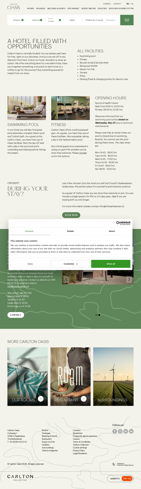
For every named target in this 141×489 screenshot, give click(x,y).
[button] (66, 279)
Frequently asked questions (85, 436)
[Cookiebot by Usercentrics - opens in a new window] (118, 223)
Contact (76, 430)
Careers (76, 439)
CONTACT (117, 4)
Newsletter (77, 433)
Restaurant (47, 439)
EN (128, 4)
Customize (71, 263)
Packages (46, 433)
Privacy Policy (79, 450)
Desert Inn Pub (48, 442)
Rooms (45, 430)
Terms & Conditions (81, 442)
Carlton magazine (50, 450)
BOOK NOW (127, 20)
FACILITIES (102, 8)
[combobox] (54, 20)
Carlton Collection (81, 445)
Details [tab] (70, 231)
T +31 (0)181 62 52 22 (17, 442)
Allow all (111, 263)
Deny (30, 263)
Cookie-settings (80, 448)
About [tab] (112, 231)
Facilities (45, 445)
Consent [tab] (29, 231)
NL (132, 4)
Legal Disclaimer (80, 453)
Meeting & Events (49, 436)
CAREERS (106, 4)
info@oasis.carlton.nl (18, 286)
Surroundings (48, 448)
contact (83, 153)
